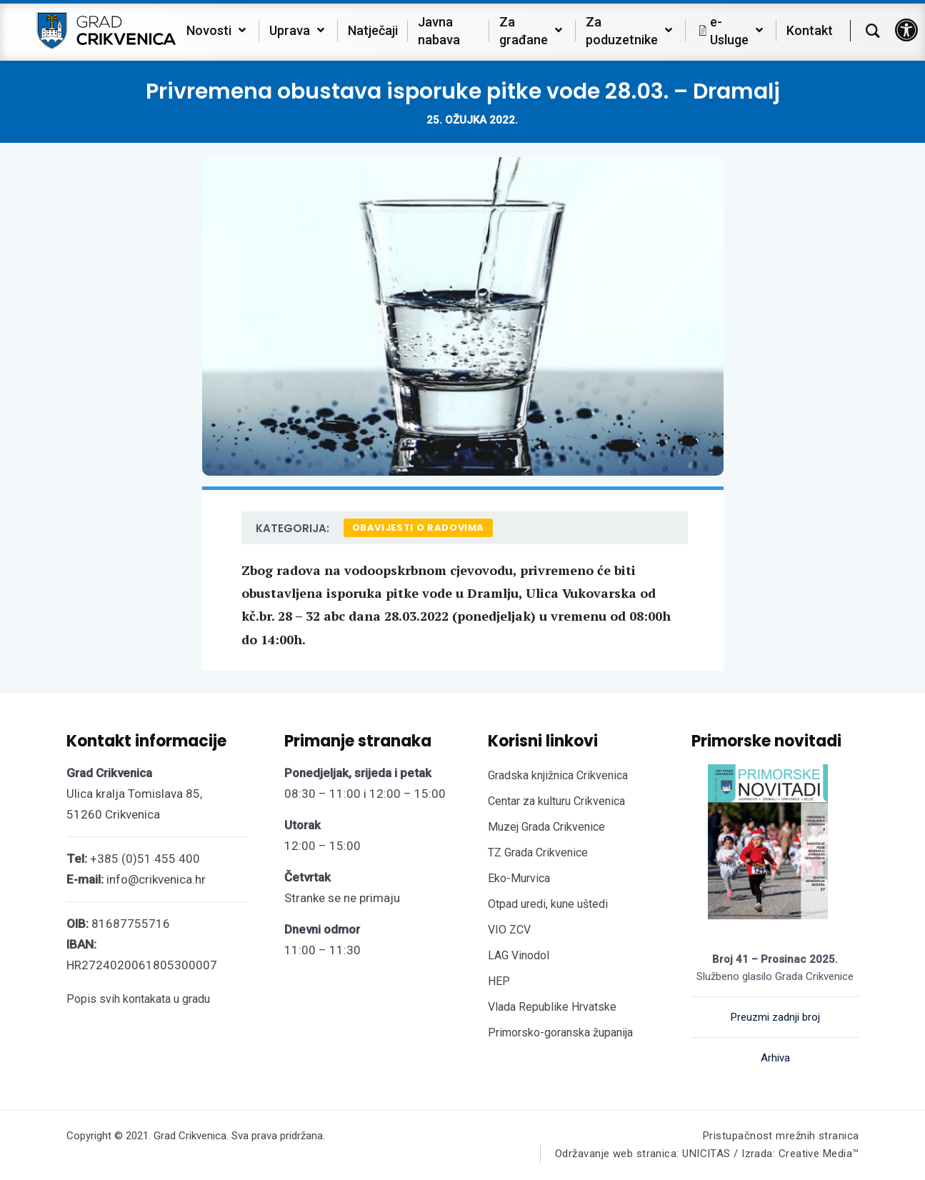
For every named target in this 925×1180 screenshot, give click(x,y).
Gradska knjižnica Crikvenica (558, 775)
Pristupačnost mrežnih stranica (781, 1135)
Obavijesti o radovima (418, 527)
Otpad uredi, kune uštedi (548, 904)
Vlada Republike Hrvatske (552, 1007)
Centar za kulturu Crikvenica (556, 801)
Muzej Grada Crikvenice (546, 827)
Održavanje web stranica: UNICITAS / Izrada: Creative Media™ (707, 1153)
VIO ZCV (509, 929)
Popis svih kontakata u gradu (138, 999)
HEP (499, 981)
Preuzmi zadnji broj (775, 1017)
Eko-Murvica (519, 878)
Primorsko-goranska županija (560, 1032)
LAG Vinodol (518, 955)
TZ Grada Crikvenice (538, 852)
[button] (906, 30)
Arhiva (775, 1057)
